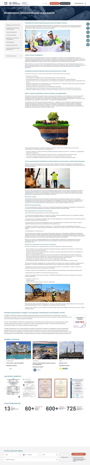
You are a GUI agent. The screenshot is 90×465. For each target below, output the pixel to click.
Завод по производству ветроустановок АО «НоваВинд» (44, 363)
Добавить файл (64, 457)
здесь (65, 307)
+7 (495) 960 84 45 (78, 3)
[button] (5, 350)
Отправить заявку (78, 454)
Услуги (8, 7)
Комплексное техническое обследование (12, 38)
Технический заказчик (11, 32)
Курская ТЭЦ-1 (63, 363)
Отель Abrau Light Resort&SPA (15, 363)
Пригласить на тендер (55, 3)
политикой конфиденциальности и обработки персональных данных (79, 460)
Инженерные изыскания (12, 45)
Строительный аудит (11, 35)
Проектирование (10, 42)
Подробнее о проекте (11, 365)
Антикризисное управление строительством (12, 28)
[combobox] (25, 454)
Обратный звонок (67, 3)
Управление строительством (13, 25)
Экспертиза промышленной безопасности (12, 49)
